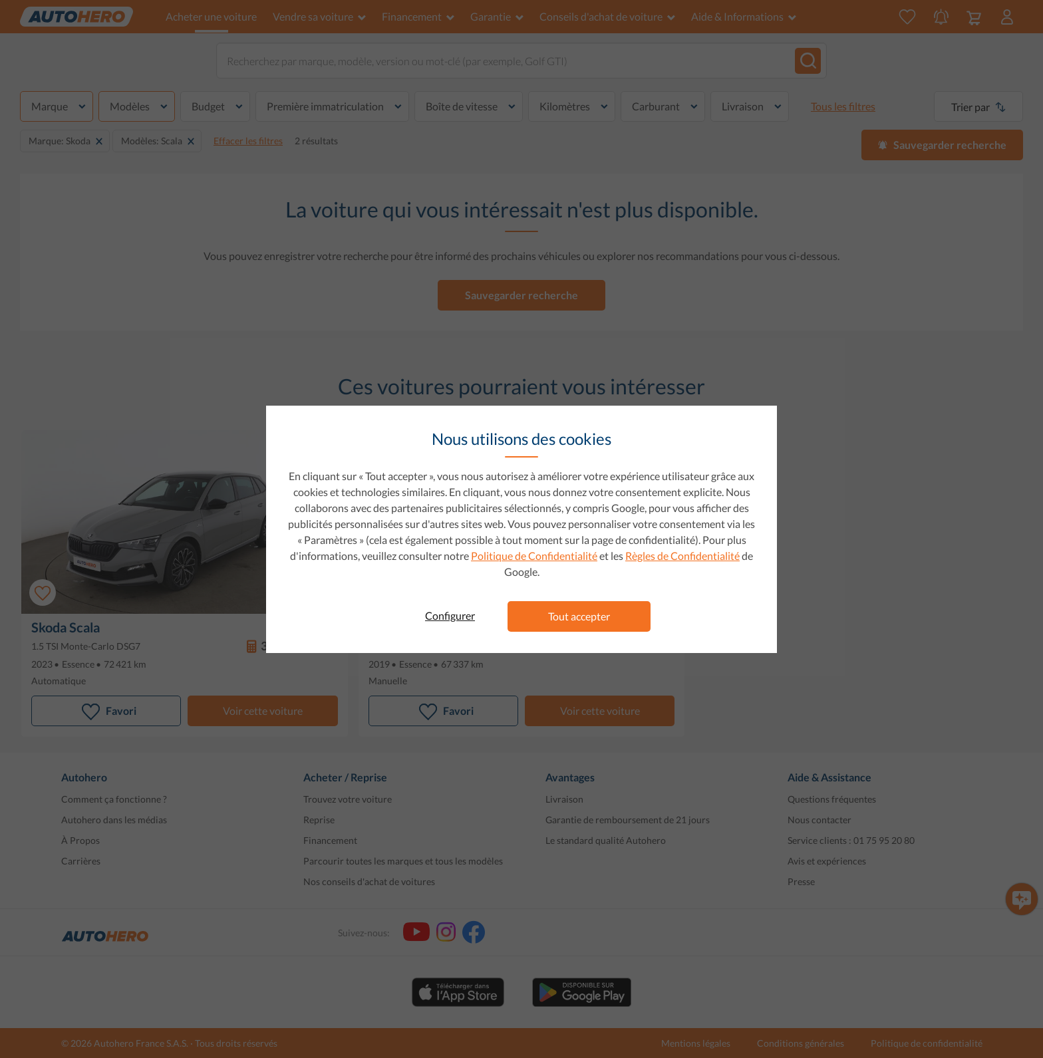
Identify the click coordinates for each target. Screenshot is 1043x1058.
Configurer (450, 615)
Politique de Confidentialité (534, 555)
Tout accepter (579, 616)
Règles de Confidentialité (682, 555)
